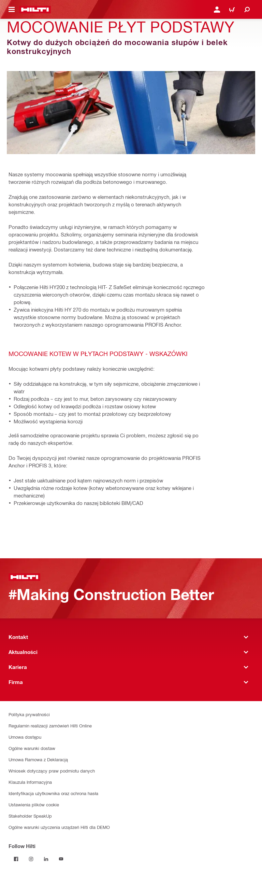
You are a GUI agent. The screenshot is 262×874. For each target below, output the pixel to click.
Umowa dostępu (25, 736)
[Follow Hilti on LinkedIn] (46, 858)
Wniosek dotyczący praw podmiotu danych (52, 770)
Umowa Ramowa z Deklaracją (38, 759)
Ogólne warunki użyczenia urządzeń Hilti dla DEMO (59, 827)
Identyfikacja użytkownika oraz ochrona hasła (53, 793)
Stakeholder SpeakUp (30, 815)
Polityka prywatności (29, 714)
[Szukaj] (246, 9)
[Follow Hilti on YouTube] (61, 858)
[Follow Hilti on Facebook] (16, 858)
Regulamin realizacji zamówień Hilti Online (50, 725)
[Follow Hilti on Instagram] (31, 858)
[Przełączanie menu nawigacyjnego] (11, 9)
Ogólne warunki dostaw (32, 748)
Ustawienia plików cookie (34, 804)
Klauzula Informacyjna (30, 781)
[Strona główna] (35, 9)
